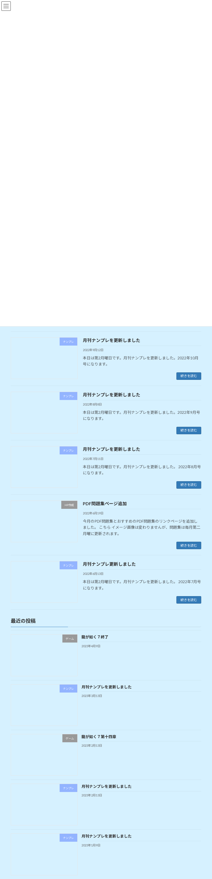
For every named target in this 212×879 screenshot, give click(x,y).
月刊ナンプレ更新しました (109, 564)
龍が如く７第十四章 (98, 736)
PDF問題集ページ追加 (105, 503)
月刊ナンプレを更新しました (111, 340)
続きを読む (189, 376)
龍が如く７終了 (94, 637)
